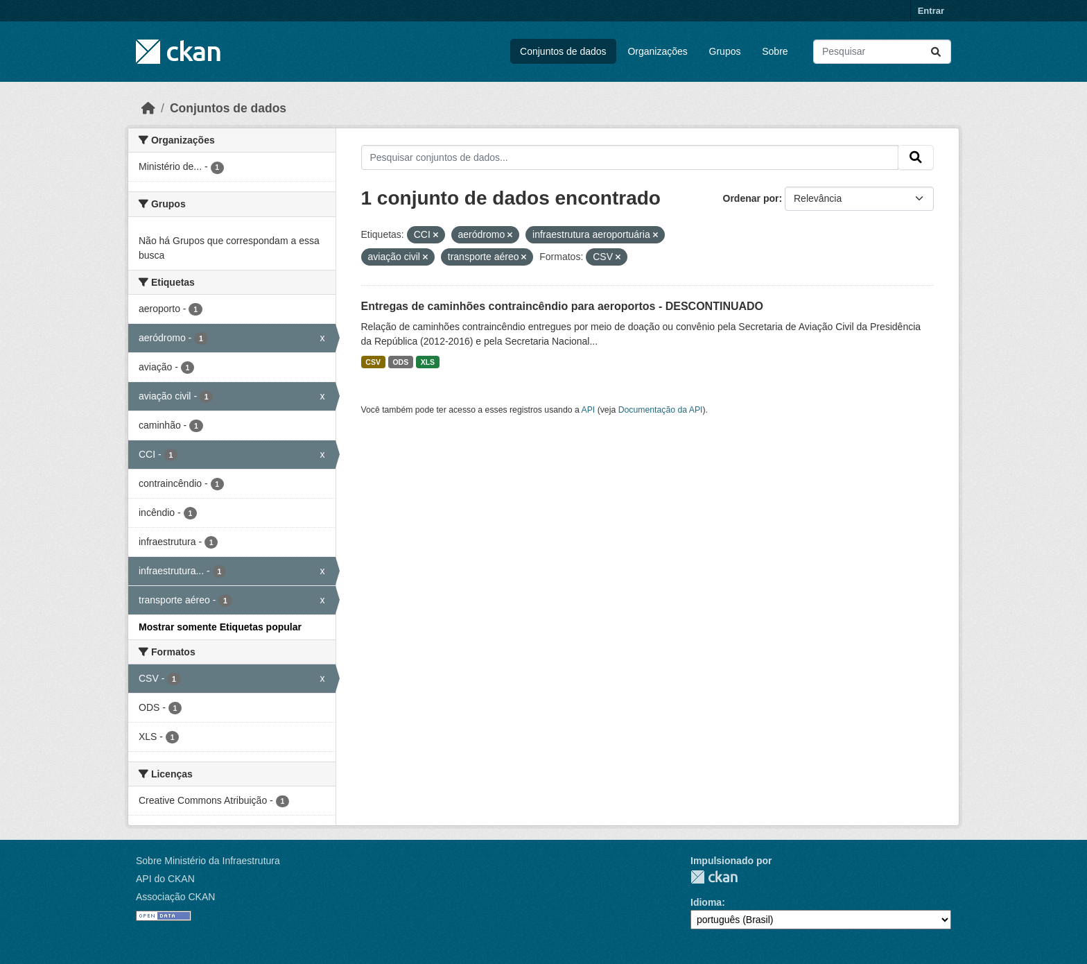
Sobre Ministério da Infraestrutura (208, 860)
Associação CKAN (175, 896)
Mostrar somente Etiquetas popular (220, 626)
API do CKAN (165, 878)
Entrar (931, 11)
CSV (373, 362)
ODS (400, 362)
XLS (428, 362)
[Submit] (936, 52)
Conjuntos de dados (563, 51)
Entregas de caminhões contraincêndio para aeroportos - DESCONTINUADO (562, 306)
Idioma (706, 902)
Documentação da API (660, 410)
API (588, 410)
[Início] (148, 108)
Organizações (657, 51)
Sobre (775, 51)
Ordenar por (751, 198)
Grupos (725, 51)
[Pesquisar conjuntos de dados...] (882, 52)
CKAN (714, 877)
